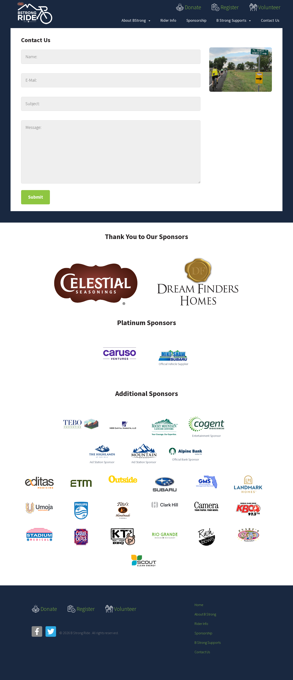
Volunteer (264, 7)
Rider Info (168, 20)
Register (225, 7)
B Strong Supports (233, 20)
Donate (188, 7)
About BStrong (136, 20)
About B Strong (205, 614)
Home (199, 605)
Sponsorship (196, 20)
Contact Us (270, 20)
